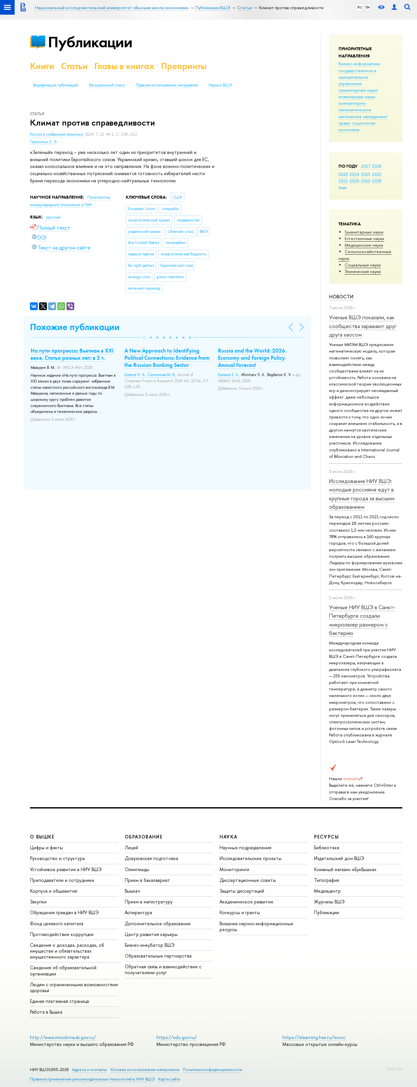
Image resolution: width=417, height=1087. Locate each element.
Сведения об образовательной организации (63, 970)
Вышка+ (133, 891)
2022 (376, 174)
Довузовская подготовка (151, 858)
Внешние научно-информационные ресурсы (256, 926)
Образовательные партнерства (158, 956)
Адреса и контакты (89, 1069)
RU (359, 7)
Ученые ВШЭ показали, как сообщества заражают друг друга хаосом (362, 325)
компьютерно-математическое (354, 106)
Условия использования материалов (145, 1069)
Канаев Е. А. (228, 374)
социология (363, 123)
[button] (144, 337)
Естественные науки (364, 238)
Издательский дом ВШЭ (339, 858)
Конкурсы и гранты (240, 912)
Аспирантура (138, 912)
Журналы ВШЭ (329, 901)
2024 (354, 174)
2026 (376, 166)
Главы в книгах (124, 66)
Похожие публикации (75, 327)
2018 (376, 181)
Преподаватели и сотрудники (62, 880)
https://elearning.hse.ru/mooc (313, 1037)
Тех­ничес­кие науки (363, 271)
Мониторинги (234, 869)
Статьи (74, 66)
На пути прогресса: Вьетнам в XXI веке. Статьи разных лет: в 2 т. (72, 354)
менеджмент (375, 116)
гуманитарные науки (358, 90)
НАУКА (228, 837)
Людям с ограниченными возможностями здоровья (74, 987)
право (344, 123)
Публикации (90, 42)
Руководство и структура (57, 858)
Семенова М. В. (161, 374)
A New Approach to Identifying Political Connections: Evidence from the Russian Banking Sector (166, 358)
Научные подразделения (245, 847)
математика (349, 116)
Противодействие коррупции (61, 934)
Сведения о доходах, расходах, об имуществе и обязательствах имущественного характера (67, 951)
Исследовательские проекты (250, 858)
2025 (343, 174)
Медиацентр (327, 891)
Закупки (38, 901)
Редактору (394, 1068)
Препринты (184, 66)
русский (53, 217)
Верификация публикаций (55, 85)
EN (368, 7)
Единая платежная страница (59, 1001)
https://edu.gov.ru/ (176, 1037)
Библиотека (326, 847)
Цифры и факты (46, 847)
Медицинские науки (364, 245)
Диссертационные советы (248, 880)
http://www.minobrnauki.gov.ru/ (63, 1037)
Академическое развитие (246, 901)
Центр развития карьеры (151, 934)
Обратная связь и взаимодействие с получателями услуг (163, 969)
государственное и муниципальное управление (357, 77)
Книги (42, 66)
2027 (365, 166)
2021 (343, 181)
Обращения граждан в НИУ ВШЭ (64, 912)
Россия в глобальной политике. (57, 134)
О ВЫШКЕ (42, 837)
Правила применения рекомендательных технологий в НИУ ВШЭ (92, 1079)
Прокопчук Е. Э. (43, 141)
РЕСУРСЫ (326, 837)
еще (342, 187)
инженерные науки (356, 96)
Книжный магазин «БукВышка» (345, 869)
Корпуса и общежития (53, 891)
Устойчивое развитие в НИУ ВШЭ (66, 869)
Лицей (131, 847)
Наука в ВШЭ (220, 85)
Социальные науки (363, 265)
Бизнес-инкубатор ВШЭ (150, 945)
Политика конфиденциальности (212, 1069)
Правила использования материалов (167, 85)
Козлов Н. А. (135, 374)
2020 (354, 181)
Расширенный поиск (107, 85)
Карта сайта (169, 1079)
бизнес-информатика (359, 64)
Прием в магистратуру (149, 901)
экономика (348, 129)
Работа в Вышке (46, 1012)
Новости (341, 296)
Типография (326, 880)
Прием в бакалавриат (147, 880)
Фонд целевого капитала (56, 923)
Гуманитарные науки (364, 232)
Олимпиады (137, 869)
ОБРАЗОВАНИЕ (144, 837)
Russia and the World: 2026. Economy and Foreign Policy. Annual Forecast (252, 358)
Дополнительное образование (158, 923)
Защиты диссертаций (242, 891)
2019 (365, 181)
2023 (365, 174)
